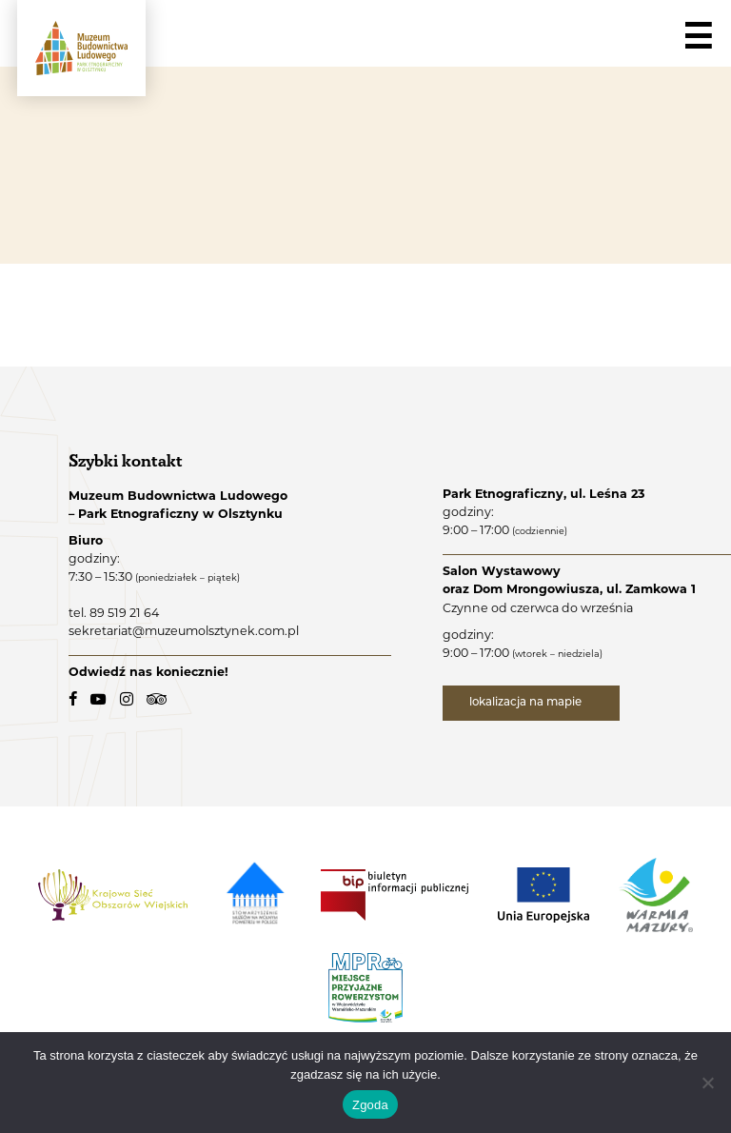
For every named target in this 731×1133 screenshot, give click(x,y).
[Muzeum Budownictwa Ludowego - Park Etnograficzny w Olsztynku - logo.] (81, 48)
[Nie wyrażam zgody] (707, 1082)
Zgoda (370, 1105)
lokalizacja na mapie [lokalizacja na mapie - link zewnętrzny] (526, 702)
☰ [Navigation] (697, 37)
